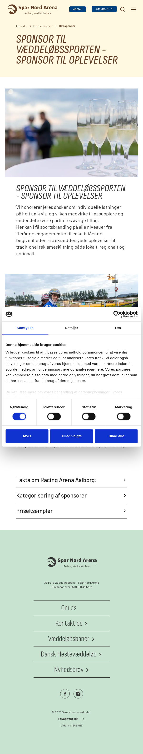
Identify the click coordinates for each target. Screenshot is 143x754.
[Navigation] (133, 9)
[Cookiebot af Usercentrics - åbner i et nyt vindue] (117, 314)
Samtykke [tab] (25, 328)
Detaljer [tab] (71, 328)
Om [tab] (118, 328)
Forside (21, 26)
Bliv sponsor (67, 26)
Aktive (77, 9)
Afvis (27, 436)
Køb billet (103, 9)
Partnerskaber (42, 26)
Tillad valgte (71, 436)
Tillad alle (116, 436)
